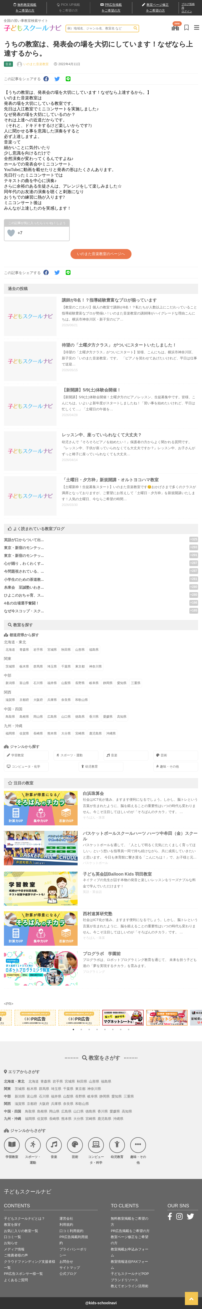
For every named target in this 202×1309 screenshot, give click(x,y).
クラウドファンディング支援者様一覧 (29, 1265)
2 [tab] (81, 1029)
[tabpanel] (123, 1018)
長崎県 (38, 733)
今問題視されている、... (24, 571)
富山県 (24, 683)
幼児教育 (90, 766)
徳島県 (80, 716)
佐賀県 (24, 733)
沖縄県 (111, 733)
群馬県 (38, 666)
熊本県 (52, 733)
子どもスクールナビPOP (130, 1274)
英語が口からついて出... (24, 540)
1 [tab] (73, 1029)
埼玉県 (52, 666)
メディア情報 (14, 1249)
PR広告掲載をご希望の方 (130, 1231)
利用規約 (66, 1225)
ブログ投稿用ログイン (188, 8)
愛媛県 (108, 716)
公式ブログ (68, 1274)
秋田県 (66, 649)
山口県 (66, 716)
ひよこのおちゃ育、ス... (24, 595)
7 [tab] (120, 1029)
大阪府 (38, 700)
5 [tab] (105, 1029)
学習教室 (15, 755)
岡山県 (38, 716)
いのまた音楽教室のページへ (101, 254)
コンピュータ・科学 (96, 1151)
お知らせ (11, 1243)
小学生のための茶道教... (24, 579)
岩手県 (38, 649)
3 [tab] (89, 1029)
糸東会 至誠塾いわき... (24, 587)
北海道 (10, 649)
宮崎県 (80, 733)
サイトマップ (69, 1268)
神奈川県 (95, 666)
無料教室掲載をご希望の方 (129, 1222)
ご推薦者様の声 (16, 1255)
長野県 (80, 683)
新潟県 (10, 683)
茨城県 (10, 666)
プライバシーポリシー (73, 1252)
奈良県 (66, 700)
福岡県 (10, 733)
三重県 (135, 683)
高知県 (122, 716)
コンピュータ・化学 (23, 766)
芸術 (161, 755)
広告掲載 (111, 7)
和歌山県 (81, 700)
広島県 (52, 716)
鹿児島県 (95, 733)
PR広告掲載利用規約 (73, 1240)
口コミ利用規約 (71, 1231)
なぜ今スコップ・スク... (24, 611)
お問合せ (66, 1262)
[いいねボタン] (11, 233)
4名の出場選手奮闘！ (21, 603)
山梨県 (66, 683)
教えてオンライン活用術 (129, 1286)
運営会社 (66, 1218)
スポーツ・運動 (70, 755)
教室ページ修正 (155, 8)
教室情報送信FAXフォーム (129, 1265)
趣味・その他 (167, 766)
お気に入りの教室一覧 (21, 1231)
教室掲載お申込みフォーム (129, 1252)
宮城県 (52, 649)
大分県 (66, 733)
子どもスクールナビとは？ (24, 1218)
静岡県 (108, 683)
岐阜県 (94, 683)
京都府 (24, 700)
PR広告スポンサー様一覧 (23, 1274)
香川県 (94, 716)
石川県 (38, 683)
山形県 (80, 649)
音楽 (112, 755)
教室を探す (12, 1225)
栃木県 (24, 666)
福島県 (94, 649)
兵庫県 (52, 700)
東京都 (80, 666)
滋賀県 (10, 700)
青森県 (24, 649)
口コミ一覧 (12, 1237)
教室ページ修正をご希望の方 (129, 1240)
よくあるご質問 (16, 1280)
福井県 (52, 683)
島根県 (24, 716)
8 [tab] (128, 1029)
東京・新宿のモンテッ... (24, 548)
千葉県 (66, 666)
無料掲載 (25, 7)
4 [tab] (97, 1029)
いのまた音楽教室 (36, 64)
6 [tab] (112, 1029)
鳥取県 (10, 716)
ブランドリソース (124, 1280)
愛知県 (122, 683)
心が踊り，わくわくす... (24, 563)
